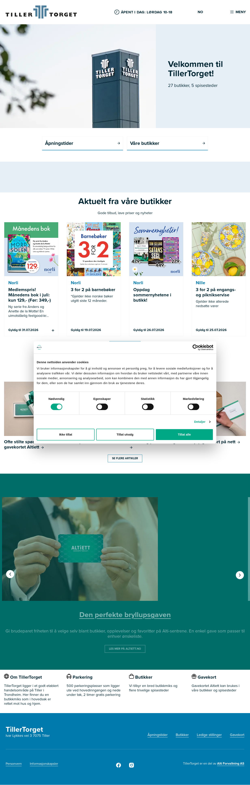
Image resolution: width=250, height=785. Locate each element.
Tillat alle (184, 434)
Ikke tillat (65, 434)
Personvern (14, 764)
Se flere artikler (125, 458)
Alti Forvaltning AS (230, 763)
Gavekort (237, 735)
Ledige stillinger (209, 735)
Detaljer (200, 421)
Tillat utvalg (124, 434)
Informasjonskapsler (44, 764)
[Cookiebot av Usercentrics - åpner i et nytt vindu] (195, 347)
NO (200, 12)
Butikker (182, 735)
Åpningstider (158, 735)
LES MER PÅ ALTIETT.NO (125, 649)
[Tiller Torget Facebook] (118, 766)
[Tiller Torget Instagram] (131, 766)
